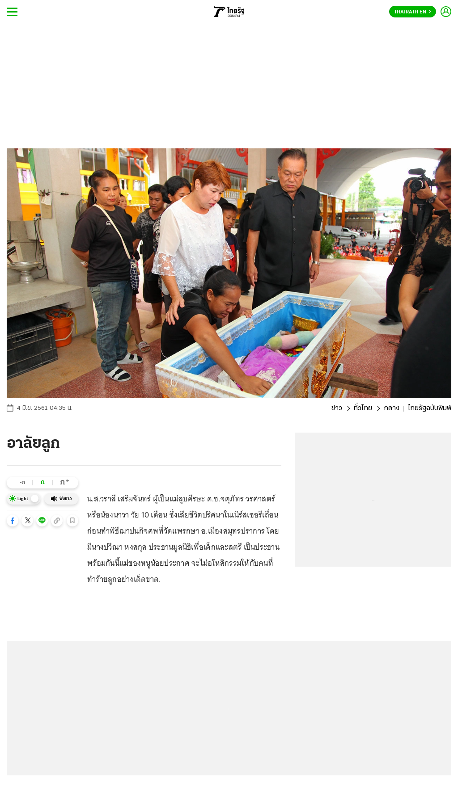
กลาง (391, 408)
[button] (12, 520)
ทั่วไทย (363, 408)
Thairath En (412, 12)
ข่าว (336, 408)
